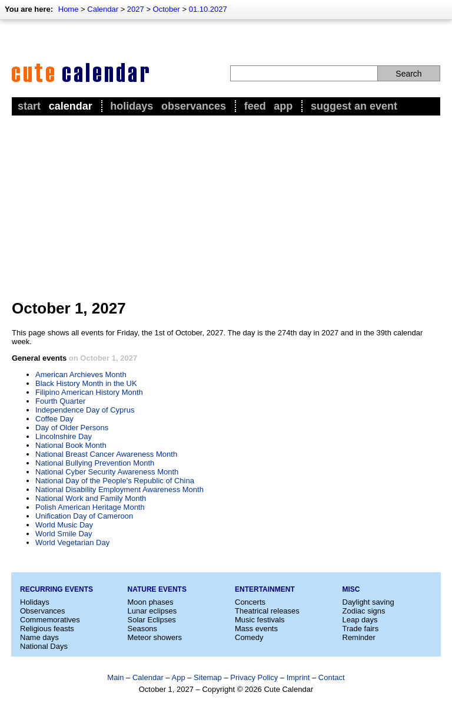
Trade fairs (361, 628)
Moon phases (151, 602)
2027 (135, 9)
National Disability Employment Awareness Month (119, 489)
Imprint (298, 677)
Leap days (360, 619)
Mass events (256, 628)
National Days (44, 646)
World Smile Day (63, 533)
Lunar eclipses (152, 610)
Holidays (131, 106)
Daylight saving (368, 602)
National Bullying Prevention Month (94, 463)
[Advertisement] (226, 206)
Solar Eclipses (152, 619)
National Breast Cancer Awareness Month (106, 454)
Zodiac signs (364, 610)
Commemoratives (50, 619)
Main (115, 677)
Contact (331, 677)
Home (68, 9)
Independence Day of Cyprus (84, 409)
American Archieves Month (81, 374)
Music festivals (260, 619)
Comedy (249, 637)
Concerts (250, 602)
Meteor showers (155, 637)
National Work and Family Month (90, 498)
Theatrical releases (267, 610)
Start (29, 106)
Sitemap (208, 677)
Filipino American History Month (89, 392)
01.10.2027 (208, 9)
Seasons (143, 628)
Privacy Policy (254, 677)
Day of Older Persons (71, 427)
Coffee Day (54, 418)
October (166, 9)
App (283, 106)
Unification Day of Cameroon (84, 516)
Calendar (102, 9)
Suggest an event (354, 106)
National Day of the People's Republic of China (114, 480)
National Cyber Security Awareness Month (106, 471)
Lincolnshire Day (63, 436)
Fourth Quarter (60, 401)
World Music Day (64, 524)
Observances (193, 106)
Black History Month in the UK (86, 383)
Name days (39, 637)
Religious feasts (47, 628)
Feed (255, 106)
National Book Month (71, 445)
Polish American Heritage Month (90, 507)
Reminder (359, 637)
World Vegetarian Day (72, 542)
